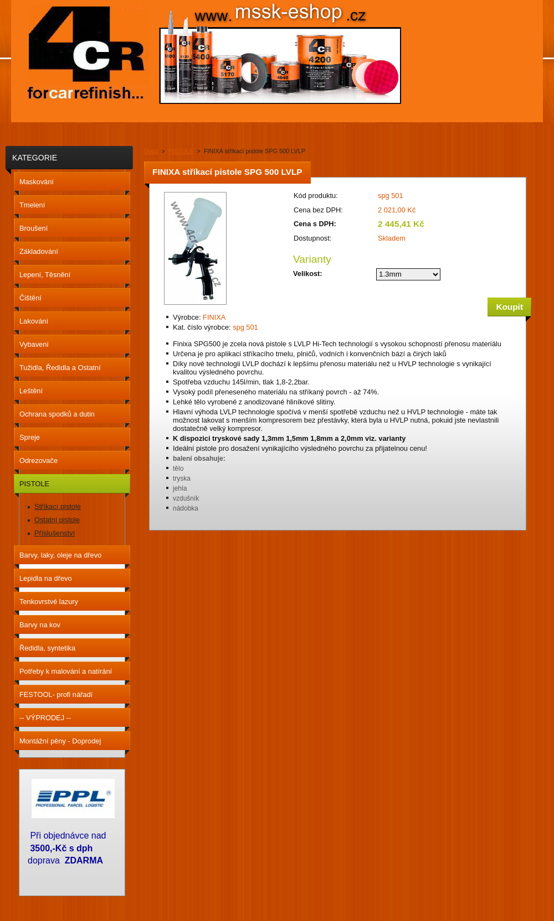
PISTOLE (181, 151)
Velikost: (307, 273)
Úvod (151, 151)
